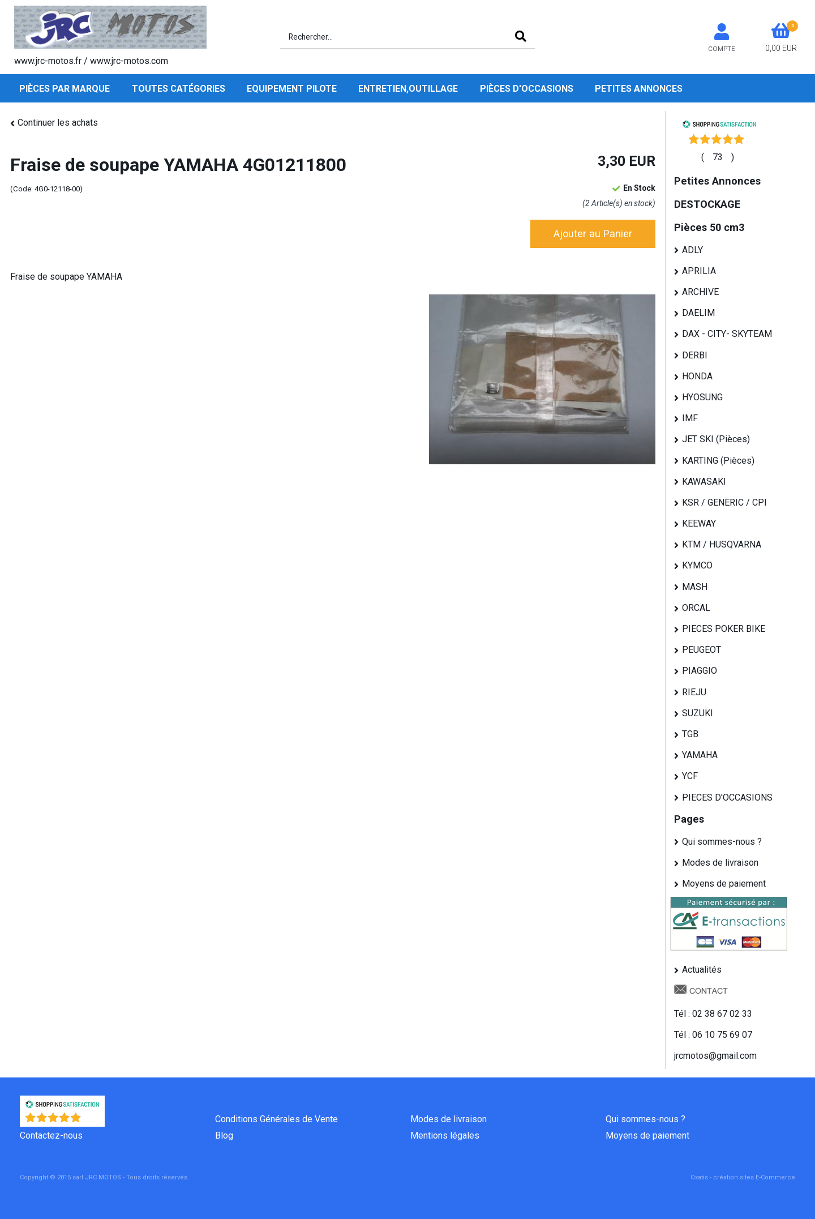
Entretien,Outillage (408, 88)
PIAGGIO (699, 670)
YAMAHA (700, 755)
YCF (690, 776)
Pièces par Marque (64, 88)
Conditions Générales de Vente (276, 1119)
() (717, 157)
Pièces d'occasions (526, 88)
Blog (224, 1135)
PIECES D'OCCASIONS (727, 797)
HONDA (697, 376)
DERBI (694, 355)
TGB (690, 734)
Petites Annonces (639, 88)
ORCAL (696, 607)
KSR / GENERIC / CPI (724, 502)
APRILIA (699, 271)
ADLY (692, 250)
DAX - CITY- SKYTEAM (727, 333)
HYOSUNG (702, 397)
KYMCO (697, 565)
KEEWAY (699, 523)
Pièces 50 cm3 (709, 227)
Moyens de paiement (724, 883)
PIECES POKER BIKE (723, 628)
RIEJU (694, 692)
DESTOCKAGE (707, 204)
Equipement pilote (292, 88)
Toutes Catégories (178, 88)
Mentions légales (444, 1135)
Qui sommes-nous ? (722, 841)
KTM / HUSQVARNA (721, 544)
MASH (694, 586)
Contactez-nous (51, 1135)
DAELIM (698, 312)
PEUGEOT (701, 649)
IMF (690, 418)
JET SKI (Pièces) (716, 439)
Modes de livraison (720, 862)
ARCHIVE (700, 291)
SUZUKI (697, 713)
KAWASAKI (704, 481)
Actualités (702, 969)
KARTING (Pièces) (718, 460)
